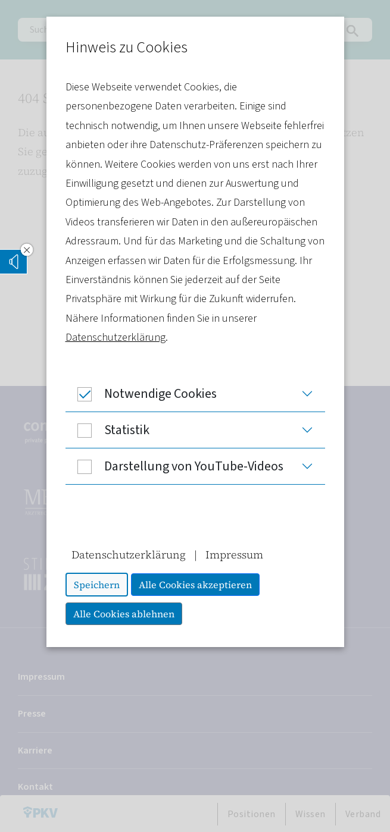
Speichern (97, 584)
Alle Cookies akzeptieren (195, 584)
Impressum (234, 554)
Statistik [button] (107, 429)
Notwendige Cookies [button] (141, 393)
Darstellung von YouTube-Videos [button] (174, 466)
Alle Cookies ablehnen (123, 613)
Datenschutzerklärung (115, 337)
